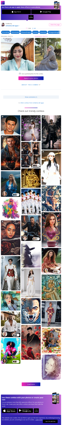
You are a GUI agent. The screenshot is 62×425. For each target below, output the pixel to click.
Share (55, 24)
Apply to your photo (31, 78)
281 (34, 28)
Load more (31, 384)
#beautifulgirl (26, 32)
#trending (5, 32)
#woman (43, 32)
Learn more (38, 420)
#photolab (15, 32)
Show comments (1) (31, 97)
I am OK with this (50, 421)
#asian (35, 32)
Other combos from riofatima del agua (31, 103)
